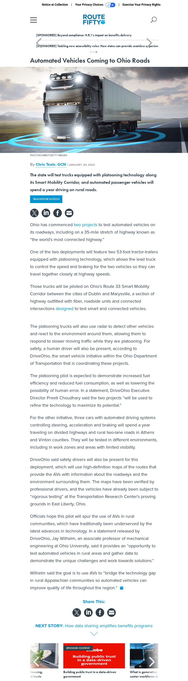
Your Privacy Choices (95, 5)
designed (64, 308)
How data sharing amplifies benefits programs (109, 626)
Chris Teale (45, 164)
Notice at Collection (55, 4)
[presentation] (36, 661)
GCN (61, 164)
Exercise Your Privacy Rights (141, 4)
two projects (85, 224)
